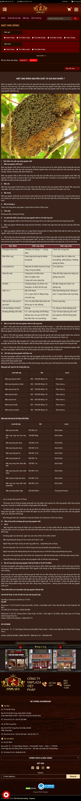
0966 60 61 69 (9, 1)
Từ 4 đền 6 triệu (24, 38)
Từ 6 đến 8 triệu (39, 38)
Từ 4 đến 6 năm (24, 49)
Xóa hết (32, 60)
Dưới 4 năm (10, 49)
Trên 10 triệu (70, 38)
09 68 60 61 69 (27, 1)
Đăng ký (73, 776)
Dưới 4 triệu (10, 38)
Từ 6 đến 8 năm (39, 49)
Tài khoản (65, 1)
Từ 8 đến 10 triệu (56, 38)
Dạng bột (22, 60)
